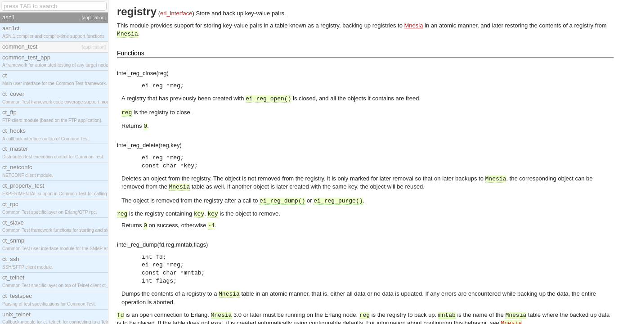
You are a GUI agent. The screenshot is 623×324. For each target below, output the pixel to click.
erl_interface (176, 13)
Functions (130, 53)
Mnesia (413, 25)
